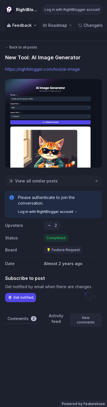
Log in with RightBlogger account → (48, 211)
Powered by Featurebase (83, 404)
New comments (86, 320)
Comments (22, 318)
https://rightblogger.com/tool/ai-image (42, 69)
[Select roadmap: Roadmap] (58, 25)
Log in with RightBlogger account (72, 9)
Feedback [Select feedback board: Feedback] (22, 25)
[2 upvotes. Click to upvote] (52, 225)
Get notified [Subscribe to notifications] (20, 297)
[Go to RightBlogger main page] (22, 9)
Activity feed (56, 318)
